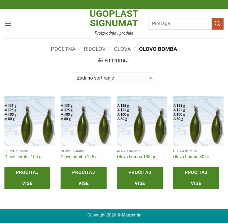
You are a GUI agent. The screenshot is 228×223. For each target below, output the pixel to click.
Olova (122, 49)
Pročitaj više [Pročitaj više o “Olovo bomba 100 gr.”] (27, 178)
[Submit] (218, 23)
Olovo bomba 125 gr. (80, 156)
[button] (8, 23)
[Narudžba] (114, 78)
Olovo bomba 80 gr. (191, 156)
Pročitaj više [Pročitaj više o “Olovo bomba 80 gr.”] (196, 178)
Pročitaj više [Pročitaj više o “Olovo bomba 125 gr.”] (83, 178)
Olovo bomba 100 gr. (24, 156)
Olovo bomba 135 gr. (136, 156)
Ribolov (95, 49)
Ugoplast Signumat (114, 18)
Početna (63, 49)
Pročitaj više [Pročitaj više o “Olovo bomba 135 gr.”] (140, 178)
